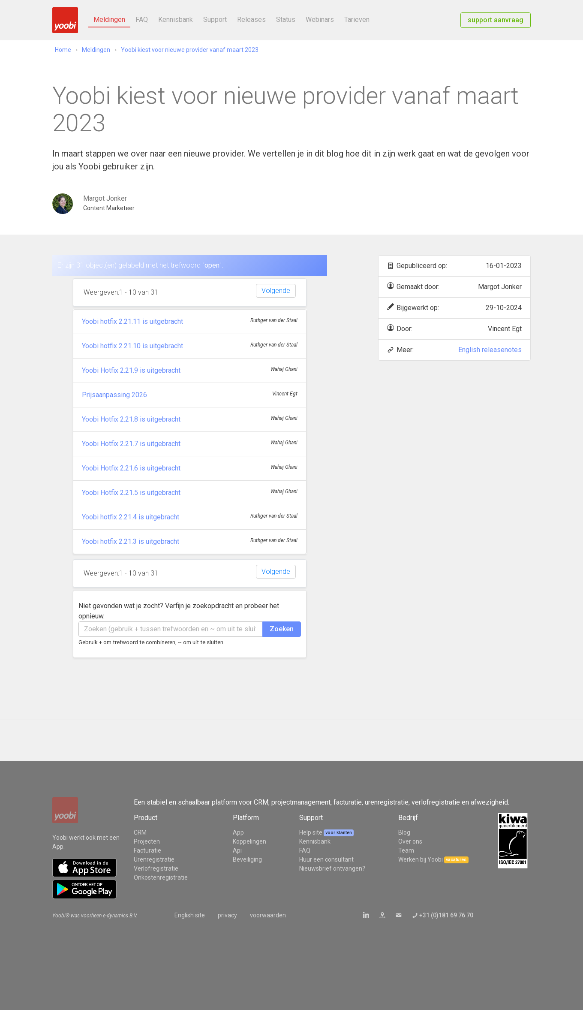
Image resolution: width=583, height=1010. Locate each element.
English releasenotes (490, 350)
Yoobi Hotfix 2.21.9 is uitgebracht (131, 370)
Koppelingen (249, 841)
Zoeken (282, 629)
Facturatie (147, 850)
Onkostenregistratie (161, 877)
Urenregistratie (154, 859)
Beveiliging (247, 859)
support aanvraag (495, 20)
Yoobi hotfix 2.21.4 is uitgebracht (130, 517)
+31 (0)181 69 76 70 (446, 915)
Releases (251, 19)
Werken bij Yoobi (420, 859)
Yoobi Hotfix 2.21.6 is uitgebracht (131, 468)
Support (215, 19)
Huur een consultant (326, 859)
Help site (311, 832)
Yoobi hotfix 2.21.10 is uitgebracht (132, 346)
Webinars (320, 19)
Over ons (410, 841)
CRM (140, 832)
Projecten (147, 841)
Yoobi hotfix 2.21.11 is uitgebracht (132, 321)
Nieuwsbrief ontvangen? (332, 868)
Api (237, 850)
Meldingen (109, 19)
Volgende (275, 290)
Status (285, 19)
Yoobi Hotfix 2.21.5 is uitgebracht (131, 492)
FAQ (141, 19)
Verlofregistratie (156, 868)
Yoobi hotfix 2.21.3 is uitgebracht (130, 541)
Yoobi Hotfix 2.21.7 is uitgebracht (131, 444)
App (238, 832)
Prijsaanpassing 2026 (114, 395)
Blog (404, 832)
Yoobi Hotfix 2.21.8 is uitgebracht (131, 419)
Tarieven (357, 19)
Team (406, 850)
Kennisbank (175, 19)
